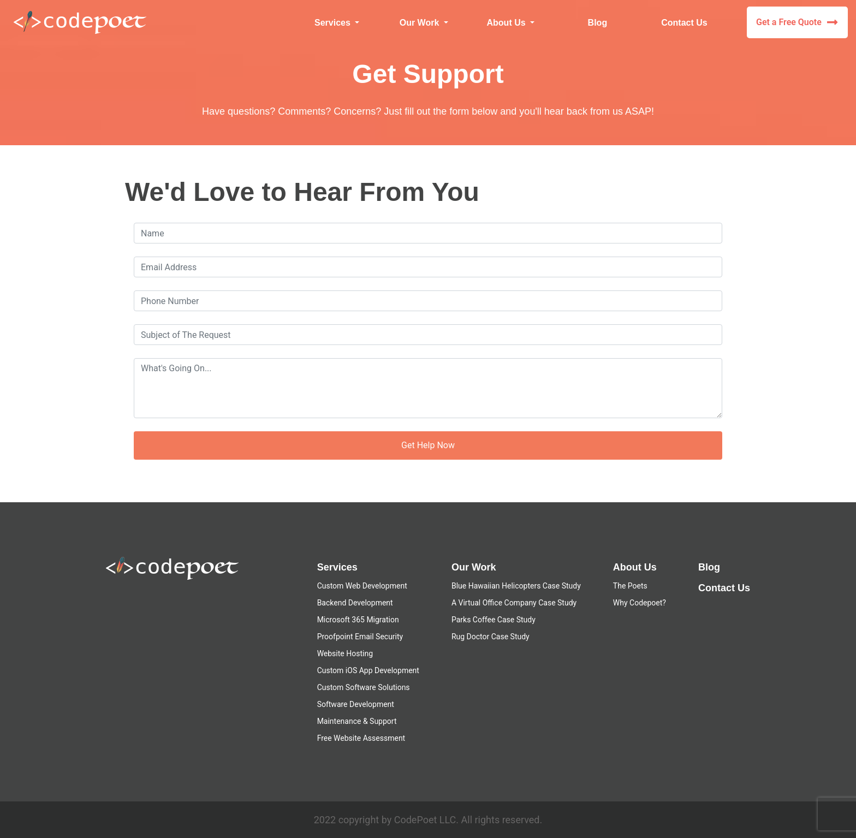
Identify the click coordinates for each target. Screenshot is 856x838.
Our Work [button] (421, 22)
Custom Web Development (362, 585)
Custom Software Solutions (363, 687)
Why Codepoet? (639, 602)
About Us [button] (507, 22)
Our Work (473, 567)
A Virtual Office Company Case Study (513, 602)
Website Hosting (345, 653)
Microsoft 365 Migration (358, 619)
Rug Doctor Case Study (490, 636)
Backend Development (355, 602)
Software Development (355, 704)
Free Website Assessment (361, 738)
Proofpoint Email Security (360, 636)
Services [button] (333, 22)
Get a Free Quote (796, 22)
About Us (635, 567)
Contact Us (684, 22)
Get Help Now (428, 445)
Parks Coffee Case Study (493, 619)
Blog (598, 22)
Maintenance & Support (357, 721)
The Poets (630, 585)
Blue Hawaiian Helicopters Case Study (516, 585)
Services (337, 567)
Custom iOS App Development (368, 670)
